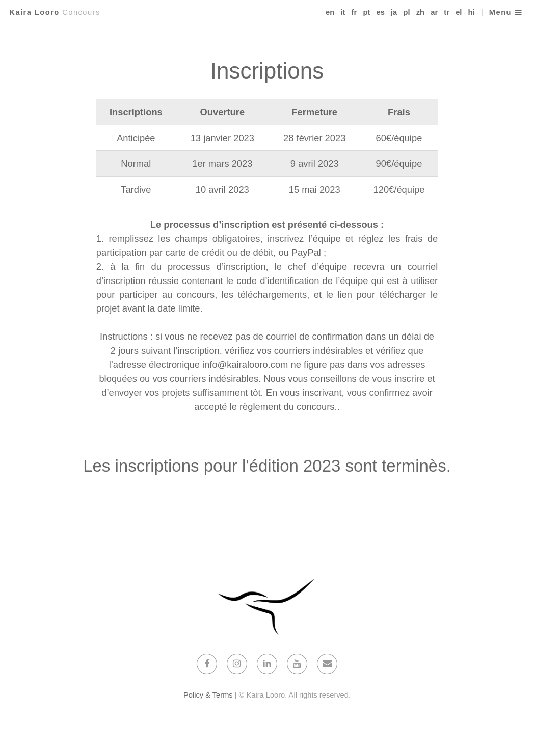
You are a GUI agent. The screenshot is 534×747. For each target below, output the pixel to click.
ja (394, 12)
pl (406, 12)
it (342, 12)
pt (366, 12)
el (458, 12)
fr (354, 12)
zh (420, 12)
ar (434, 12)
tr (446, 12)
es (380, 12)
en (330, 12)
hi (471, 12)
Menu (500, 12)
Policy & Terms (208, 695)
